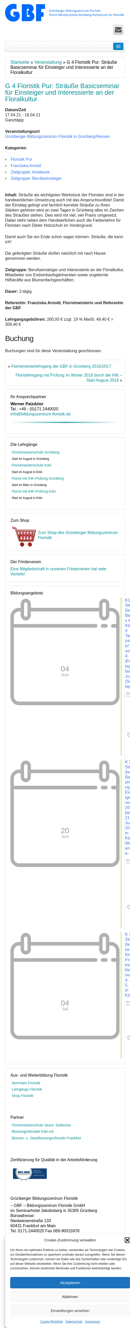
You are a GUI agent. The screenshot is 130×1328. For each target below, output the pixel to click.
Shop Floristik (22, 1096)
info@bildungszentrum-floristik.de (40, 414)
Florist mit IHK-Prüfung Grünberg (38, 478)
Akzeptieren (70, 1283)
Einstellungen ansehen (70, 1310)
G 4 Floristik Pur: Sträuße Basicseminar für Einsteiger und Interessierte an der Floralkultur (62, 92)
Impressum (92, 1321)
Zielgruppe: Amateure (30, 172)
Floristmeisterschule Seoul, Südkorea (41, 1125)
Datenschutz (74, 1321)
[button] (127, 1240)
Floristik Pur (21, 159)
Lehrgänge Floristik (27, 1089)
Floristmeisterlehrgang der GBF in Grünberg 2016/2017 (61, 366)
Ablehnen (70, 1296)
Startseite (19, 62)
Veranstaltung (48, 62)
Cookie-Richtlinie (51, 1321)
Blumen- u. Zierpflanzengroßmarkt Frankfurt (46, 1138)
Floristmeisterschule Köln (31, 465)
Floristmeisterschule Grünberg (36, 452)
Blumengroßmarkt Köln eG (33, 1131)
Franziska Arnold (26, 166)
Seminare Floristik (26, 1083)
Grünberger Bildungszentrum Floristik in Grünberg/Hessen (57, 136)
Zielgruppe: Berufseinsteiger (36, 178)
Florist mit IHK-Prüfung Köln (34, 491)
